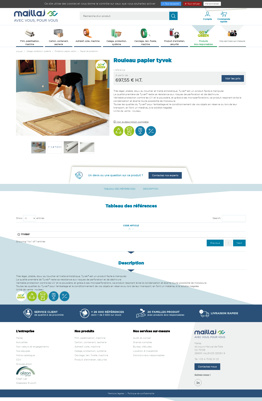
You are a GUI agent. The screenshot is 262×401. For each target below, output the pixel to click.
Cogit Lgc (21, 382)
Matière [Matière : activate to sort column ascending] (142, 225)
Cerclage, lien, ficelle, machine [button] (145, 37)
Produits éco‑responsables (203, 37)
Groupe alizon (24, 367)
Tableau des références (119, 188)
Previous (215, 246)
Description (150, 188)
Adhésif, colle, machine (87, 350)
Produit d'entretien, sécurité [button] (174, 37)
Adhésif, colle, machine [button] (88, 35)
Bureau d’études (142, 350)
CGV (18, 363)
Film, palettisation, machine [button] (29, 37)
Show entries (30, 218)
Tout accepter (170, 3)
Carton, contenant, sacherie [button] (58, 37)
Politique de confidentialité (141, 397)
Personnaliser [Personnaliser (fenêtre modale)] (212, 3)
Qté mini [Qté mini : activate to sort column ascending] (44, 225)
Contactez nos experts (165, 175)
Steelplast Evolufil (26, 386)
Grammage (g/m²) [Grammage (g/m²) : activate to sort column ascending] (104, 225)
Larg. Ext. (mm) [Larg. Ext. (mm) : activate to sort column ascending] (81, 225)
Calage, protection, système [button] (116, 37)
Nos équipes (23, 354)
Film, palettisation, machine (90, 341)
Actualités (22, 345)
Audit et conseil (142, 341)
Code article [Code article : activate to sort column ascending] (27, 225)
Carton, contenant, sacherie (90, 345)
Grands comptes (142, 345)
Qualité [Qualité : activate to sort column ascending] (160, 225)
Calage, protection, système (90, 354)
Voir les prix (232, 78)
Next (239, 246)
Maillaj (19, 341)
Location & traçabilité (145, 354)
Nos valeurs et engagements (32, 350)
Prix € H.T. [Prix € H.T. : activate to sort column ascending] (199, 225)
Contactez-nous (207, 370)
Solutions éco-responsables (149, 358)
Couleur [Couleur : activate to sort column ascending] (180, 225)
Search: (229, 218)
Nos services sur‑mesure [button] (232, 35)
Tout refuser (192, 3)
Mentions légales (116, 397)
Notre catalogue (25, 358)
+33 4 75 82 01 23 (209, 362)
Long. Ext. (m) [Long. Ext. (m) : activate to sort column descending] (61, 225)
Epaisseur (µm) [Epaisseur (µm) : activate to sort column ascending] (126, 225)
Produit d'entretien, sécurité (91, 363)
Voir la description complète (131, 121)
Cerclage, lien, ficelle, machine (91, 358)
